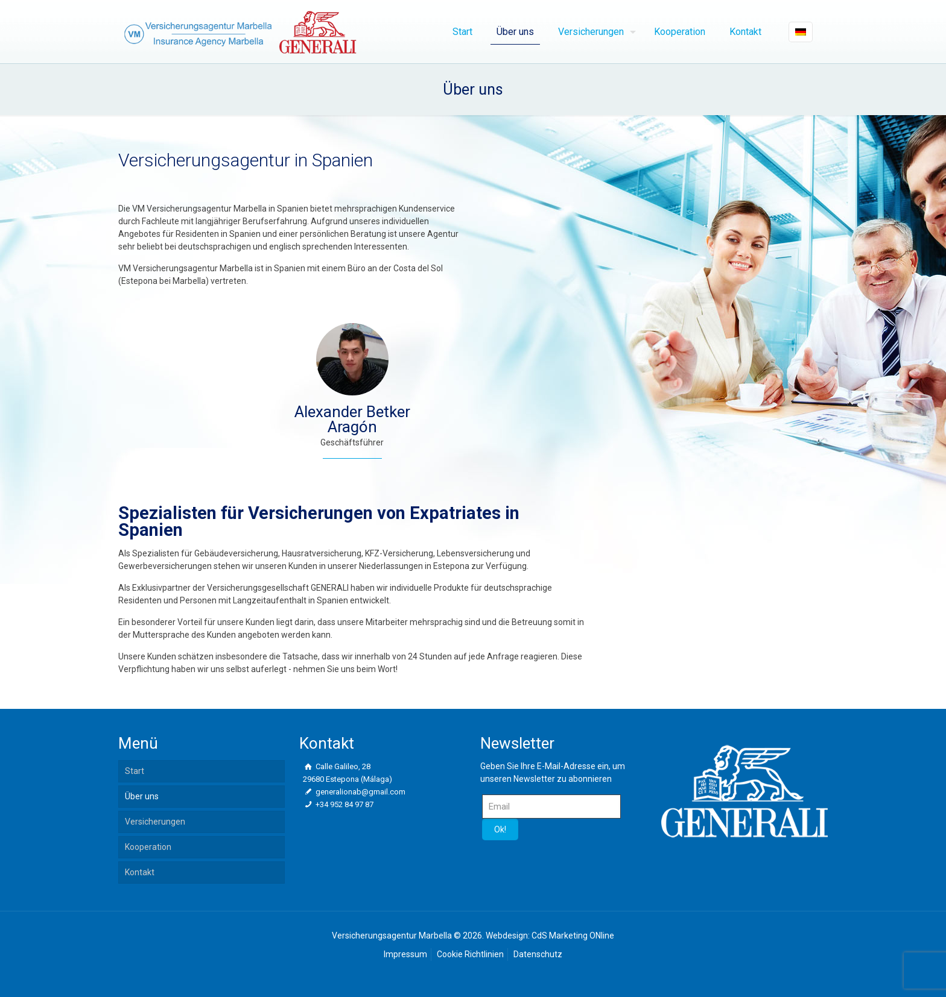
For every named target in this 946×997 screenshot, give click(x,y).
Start (134, 771)
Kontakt (139, 872)
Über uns (142, 796)
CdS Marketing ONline (573, 935)
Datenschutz (537, 954)
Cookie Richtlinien (470, 954)
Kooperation (148, 847)
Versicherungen (155, 821)
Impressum (405, 954)
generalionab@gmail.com (359, 791)
